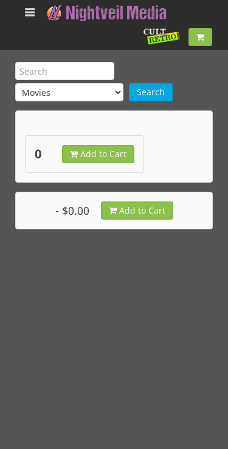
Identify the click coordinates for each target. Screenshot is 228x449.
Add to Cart (98, 154)
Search (151, 92)
